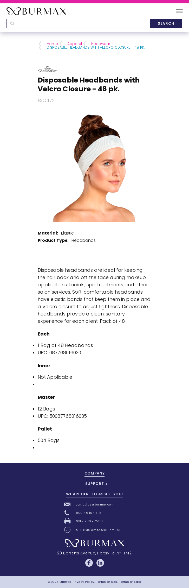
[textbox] (78, 23)
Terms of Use (106, 582)
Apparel (74, 43)
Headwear (100, 43)
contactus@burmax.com (95, 504)
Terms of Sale (130, 582)
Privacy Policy (83, 582)
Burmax (65, 582)
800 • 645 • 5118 (89, 513)
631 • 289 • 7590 (89, 521)
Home (52, 43)
